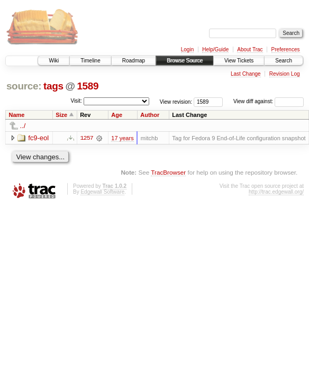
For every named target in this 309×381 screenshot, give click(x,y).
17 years (122, 138)
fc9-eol (38, 138)
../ (23, 126)
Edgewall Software (102, 192)
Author (149, 115)
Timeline (90, 61)
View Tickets (238, 61)
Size (61, 115)
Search (283, 61)
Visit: (76, 101)
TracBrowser (168, 172)
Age (116, 115)
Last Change (246, 74)
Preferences (285, 49)
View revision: (176, 101)
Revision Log (284, 74)
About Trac (249, 49)
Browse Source (185, 61)
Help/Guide (215, 49)
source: (23, 86)
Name (17, 115)
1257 (86, 138)
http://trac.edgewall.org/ (276, 192)
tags (53, 86)
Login (187, 49)
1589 (87, 86)
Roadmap (133, 61)
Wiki (54, 61)
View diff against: (268, 101)
